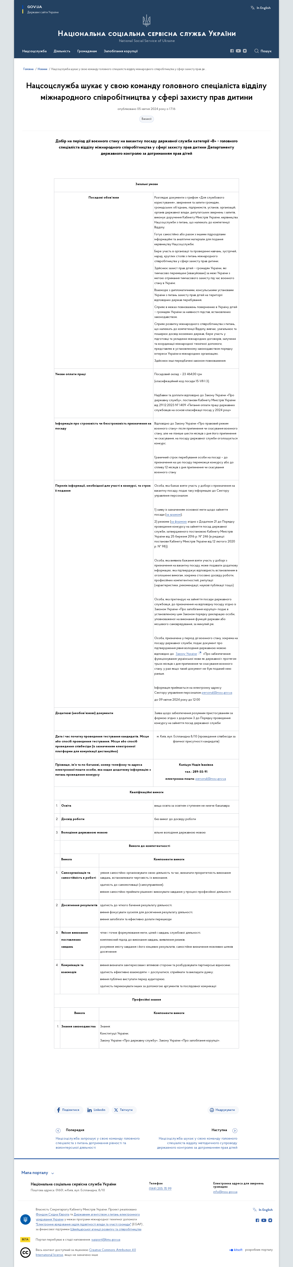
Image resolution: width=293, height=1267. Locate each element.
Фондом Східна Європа (52, 1214)
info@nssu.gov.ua (225, 1192)
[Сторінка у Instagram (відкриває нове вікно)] (244, 50)
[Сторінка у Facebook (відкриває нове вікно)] (231, 50)
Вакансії (146, 119)
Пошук (266, 51)
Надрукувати (225, 1110)
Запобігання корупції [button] (121, 51)
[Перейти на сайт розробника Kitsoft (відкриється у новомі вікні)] (236, 1250)
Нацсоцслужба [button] (34, 51)
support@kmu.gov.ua (105, 1239)
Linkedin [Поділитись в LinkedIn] (99, 1110)
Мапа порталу (35, 1173)
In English (264, 8)
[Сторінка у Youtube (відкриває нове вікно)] (238, 50)
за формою (179, 521)
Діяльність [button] (62, 51)
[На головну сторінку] (146, 28)
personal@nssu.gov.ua (217, 692)
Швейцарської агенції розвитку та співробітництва (105, 1229)
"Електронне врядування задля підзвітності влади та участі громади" (83, 1224)
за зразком (173, 514)
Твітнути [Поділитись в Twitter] (126, 1110)
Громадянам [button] (87, 51)
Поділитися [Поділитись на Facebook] (70, 1110)
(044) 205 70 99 (160, 1188)
